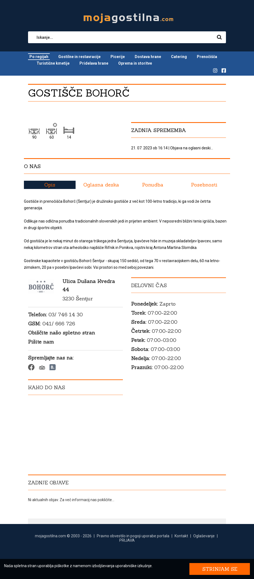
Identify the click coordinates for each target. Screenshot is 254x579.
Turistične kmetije (53, 63)
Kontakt (181, 538)
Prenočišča (207, 56)
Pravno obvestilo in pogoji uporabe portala (133, 538)
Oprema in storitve (135, 63)
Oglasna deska (101, 185)
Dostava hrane (148, 56)
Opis (49, 185)
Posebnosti (204, 185)
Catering (179, 56)
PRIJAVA (127, 543)
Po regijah (38, 56)
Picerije (118, 56)
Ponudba (152, 185)
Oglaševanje (204, 538)
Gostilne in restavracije (79, 56)
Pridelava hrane (93, 63)
